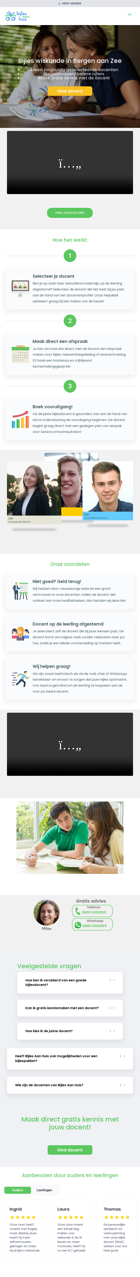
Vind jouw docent (70, 213)
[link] (17, 16)
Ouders (17, 1186)
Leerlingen (44, 1186)
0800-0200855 (70, 3)
